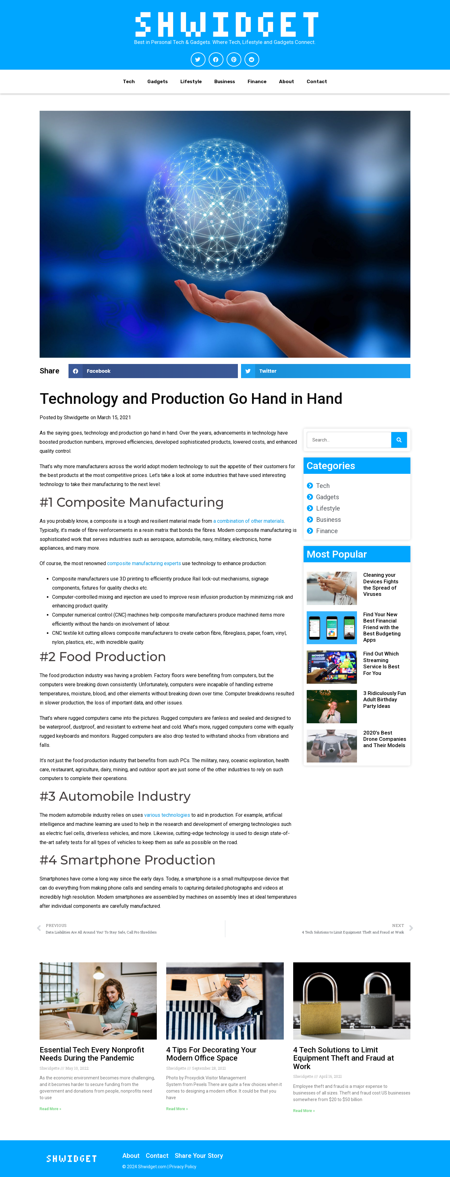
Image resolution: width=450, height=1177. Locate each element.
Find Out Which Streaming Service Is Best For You (381, 663)
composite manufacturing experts (144, 563)
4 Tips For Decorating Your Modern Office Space (211, 1054)
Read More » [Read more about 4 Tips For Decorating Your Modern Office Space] (177, 1109)
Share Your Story (199, 1155)
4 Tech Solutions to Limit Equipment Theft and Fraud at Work (343, 1058)
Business (224, 81)
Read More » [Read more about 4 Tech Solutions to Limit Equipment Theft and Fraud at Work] (304, 1111)
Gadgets (157, 81)
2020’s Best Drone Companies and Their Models (384, 739)
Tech (129, 81)
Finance (257, 81)
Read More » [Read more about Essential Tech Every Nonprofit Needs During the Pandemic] (50, 1109)
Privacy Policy (182, 1166)
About (286, 81)
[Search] (399, 440)
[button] (198, 59)
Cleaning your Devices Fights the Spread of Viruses (380, 584)
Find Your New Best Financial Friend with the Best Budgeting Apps (382, 627)
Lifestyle (191, 81)
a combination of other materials (248, 521)
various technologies (167, 815)
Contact (317, 81)
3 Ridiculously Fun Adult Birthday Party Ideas (384, 699)
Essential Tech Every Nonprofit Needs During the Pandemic (92, 1054)
